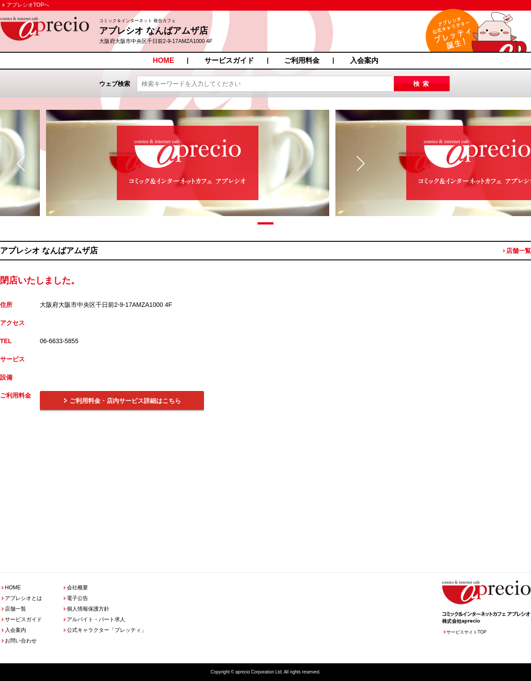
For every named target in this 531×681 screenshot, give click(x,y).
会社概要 (77, 587)
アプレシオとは (23, 598)
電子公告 (77, 598)
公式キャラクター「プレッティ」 (106, 630)
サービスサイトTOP (466, 632)
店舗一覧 (518, 250)
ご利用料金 (301, 60)
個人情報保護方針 (88, 609)
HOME (163, 60)
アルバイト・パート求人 (96, 619)
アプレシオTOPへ (28, 5)
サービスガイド (229, 60)
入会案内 (364, 60)
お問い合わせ (21, 641)
